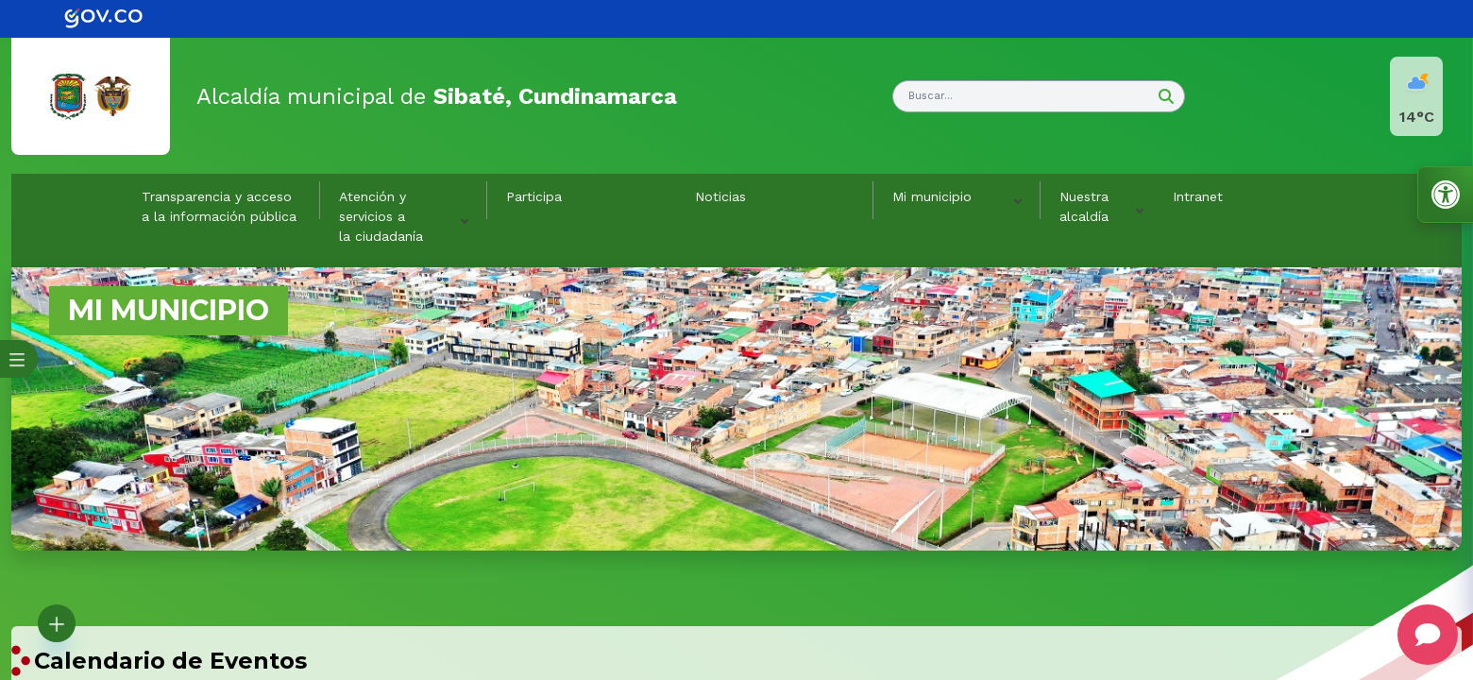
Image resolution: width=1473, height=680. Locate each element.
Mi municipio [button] (932, 196)
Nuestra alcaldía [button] (1084, 206)
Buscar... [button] (930, 96)
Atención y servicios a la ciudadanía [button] (381, 216)
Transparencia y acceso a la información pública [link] (219, 206)
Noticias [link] (720, 196)
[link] (117, 19)
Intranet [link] (1198, 196)
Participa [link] (534, 196)
